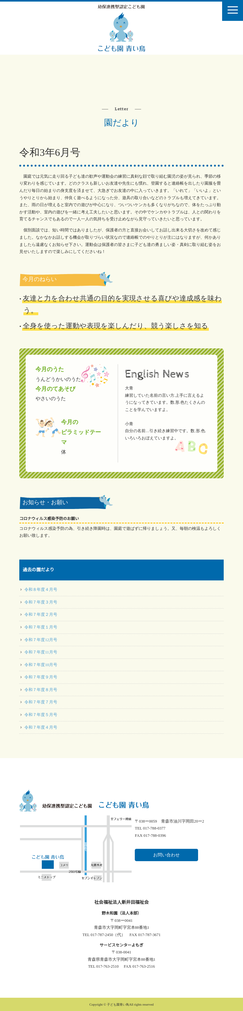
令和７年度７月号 (40, 702)
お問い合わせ (166, 854)
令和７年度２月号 (40, 614)
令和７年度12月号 (40, 640)
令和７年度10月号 (40, 665)
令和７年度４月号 (40, 727)
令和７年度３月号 (40, 602)
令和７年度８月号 (40, 690)
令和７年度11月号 (40, 652)
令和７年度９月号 (40, 677)
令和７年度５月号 (40, 715)
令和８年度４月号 (40, 589)
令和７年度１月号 (40, 627)
